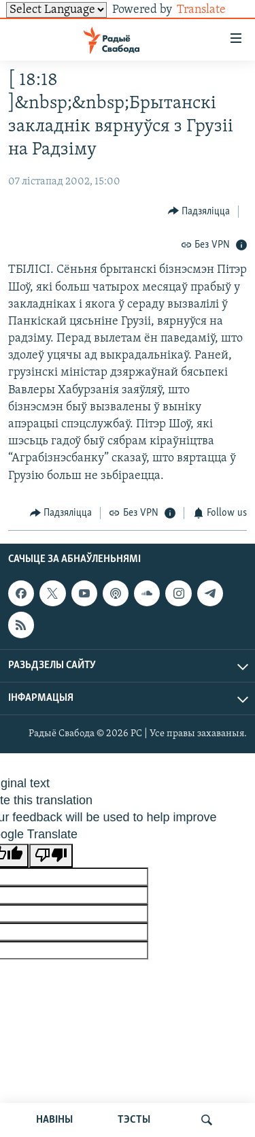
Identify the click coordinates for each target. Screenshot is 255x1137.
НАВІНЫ (54, 1120)
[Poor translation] (51, 856)
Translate (212, 9)
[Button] (199, 211)
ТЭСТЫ (134, 1120)
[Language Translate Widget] (56, 10)
